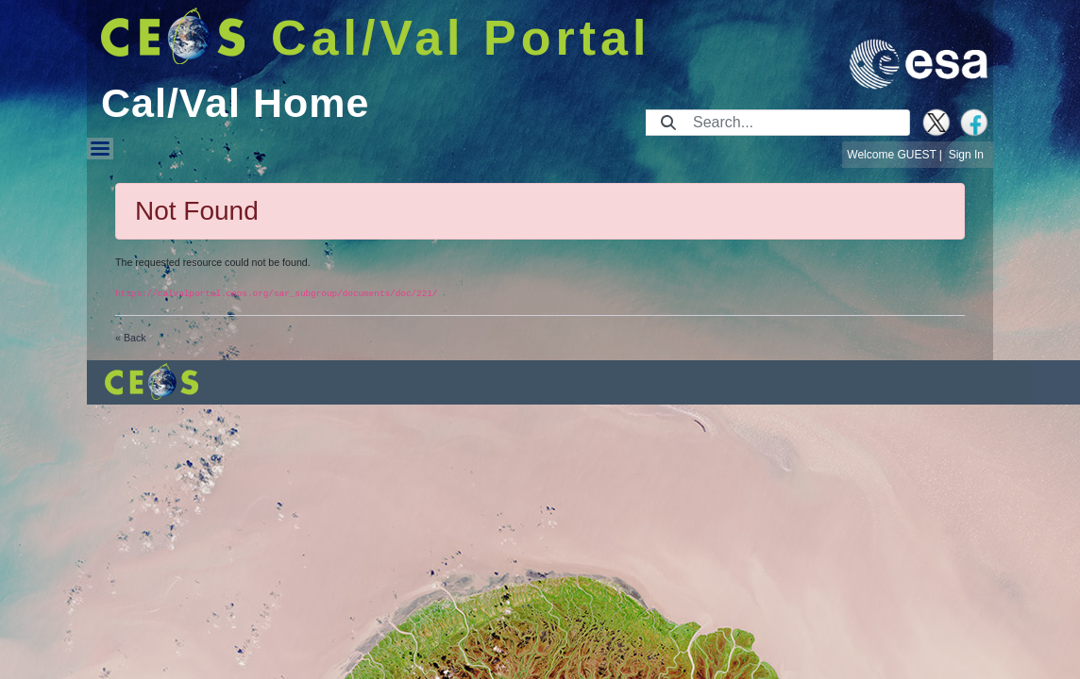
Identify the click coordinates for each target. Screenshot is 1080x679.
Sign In (966, 154)
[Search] (795, 122)
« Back (130, 337)
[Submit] (668, 123)
